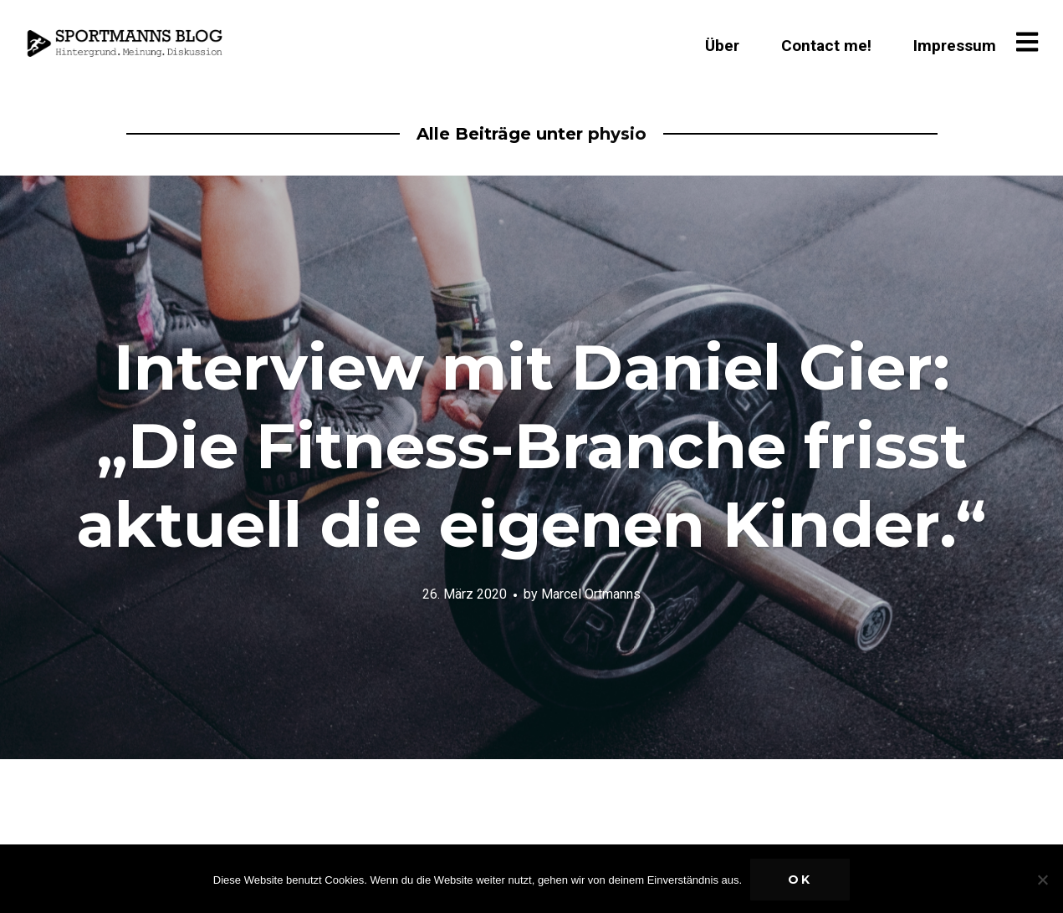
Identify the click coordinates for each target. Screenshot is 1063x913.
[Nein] (1042, 879)
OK (800, 879)
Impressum (954, 45)
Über (722, 45)
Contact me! (826, 45)
